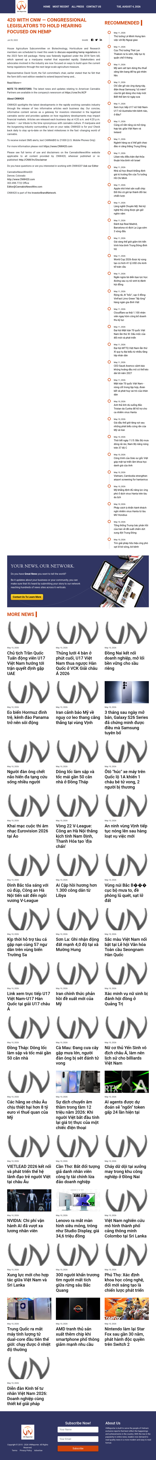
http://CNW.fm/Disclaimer (33, 159)
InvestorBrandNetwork (44, 192)
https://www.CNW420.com (57, 146)
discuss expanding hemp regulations (77, 52)
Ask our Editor (90, 165)
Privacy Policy (26, 1450)
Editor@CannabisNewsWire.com (24, 186)
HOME (46, 6)
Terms (14, 1450)
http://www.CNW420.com (21, 179)
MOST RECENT (61, 6)
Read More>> (14, 82)
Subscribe (78, 1448)
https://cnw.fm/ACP (75, 92)
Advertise (38, 1450)
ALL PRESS (78, 6)
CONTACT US (93, 6)
